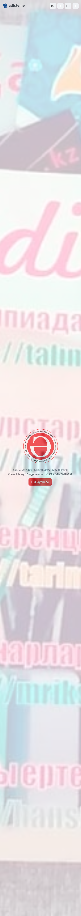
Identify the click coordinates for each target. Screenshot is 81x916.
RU (52, 5)
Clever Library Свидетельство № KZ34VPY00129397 (40, 474)
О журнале (40, 482)
